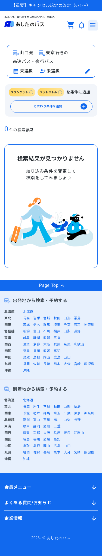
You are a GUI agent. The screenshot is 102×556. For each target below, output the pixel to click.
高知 (57, 351)
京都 (36, 344)
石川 (46, 331)
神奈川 (89, 325)
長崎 (46, 364)
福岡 (26, 364)
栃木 (36, 325)
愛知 (46, 338)
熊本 (57, 364)
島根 (36, 357)
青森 (26, 318)
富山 (36, 331)
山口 (67, 357)
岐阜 (26, 338)
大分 (67, 364)
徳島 (26, 351)
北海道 (28, 312)
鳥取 (26, 357)
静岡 (36, 338)
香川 (36, 351)
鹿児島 (89, 364)
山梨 (67, 331)
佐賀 (36, 364)
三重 (57, 338)
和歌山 (79, 344)
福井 (57, 331)
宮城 (46, 318)
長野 (77, 331)
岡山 (46, 357)
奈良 (67, 344)
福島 (77, 318)
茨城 (26, 325)
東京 (77, 325)
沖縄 (26, 370)
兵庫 (57, 344)
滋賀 (26, 344)
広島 (57, 357)
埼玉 (57, 325)
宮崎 (77, 364)
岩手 (36, 318)
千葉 (67, 325)
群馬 (46, 325)
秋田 (57, 318)
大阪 (46, 344)
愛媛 (46, 351)
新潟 (26, 331)
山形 (67, 318)
